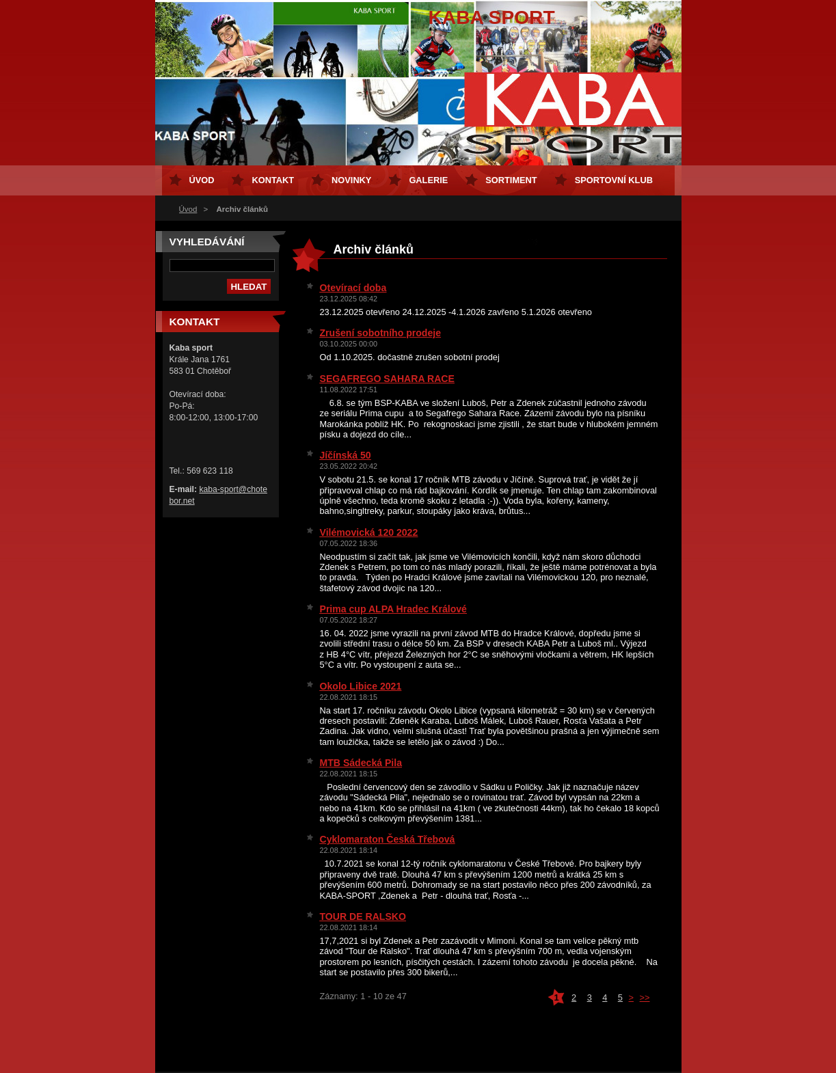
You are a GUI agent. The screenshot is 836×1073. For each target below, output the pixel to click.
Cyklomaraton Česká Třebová (387, 839)
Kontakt (273, 180)
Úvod (188, 209)
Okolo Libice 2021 (361, 686)
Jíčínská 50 (345, 455)
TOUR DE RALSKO (363, 916)
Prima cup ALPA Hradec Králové (393, 608)
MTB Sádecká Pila (361, 762)
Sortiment (511, 180)
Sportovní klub (614, 180)
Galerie (428, 180)
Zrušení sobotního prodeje (381, 332)
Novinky (351, 180)
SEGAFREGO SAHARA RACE (387, 378)
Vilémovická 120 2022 (369, 532)
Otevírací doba (353, 287)
